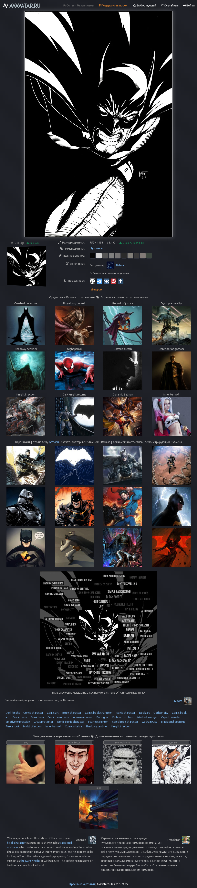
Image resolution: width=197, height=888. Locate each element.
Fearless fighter (98, 721)
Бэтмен (97, 248)
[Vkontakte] (106, 281)
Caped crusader (171, 717)
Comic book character (98, 712)
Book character (71, 712)
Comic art (52, 712)
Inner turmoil (53, 726)
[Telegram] (99, 281)
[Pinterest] (113, 281)
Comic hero (19, 717)
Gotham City (149, 721)
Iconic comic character (70, 721)
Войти (189, 5)
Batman (120, 265)
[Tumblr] (120, 281)
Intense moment (82, 717)
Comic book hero (58, 717)
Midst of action (32, 726)
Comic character (33, 712)
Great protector (43, 721)
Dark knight (12, 712)
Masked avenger (147, 717)
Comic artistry (73, 726)
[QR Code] (92, 281)
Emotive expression (17, 721)
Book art (144, 712)
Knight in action (120, 726)
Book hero (37, 717)
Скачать (33, 243)
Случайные (170, 5)
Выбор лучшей (144, 5)
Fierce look (12, 726)
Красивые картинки (82, 884)
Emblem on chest (123, 717)
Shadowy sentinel (96, 726)
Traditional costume (172, 721)
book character (16, 842)
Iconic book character (124, 721)
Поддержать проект (114, 5)
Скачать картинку (131, 242)
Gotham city (160, 712)
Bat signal (102, 717)
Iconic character (125, 712)
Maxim (178, 701)
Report (96, 289)
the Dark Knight (30, 860)
